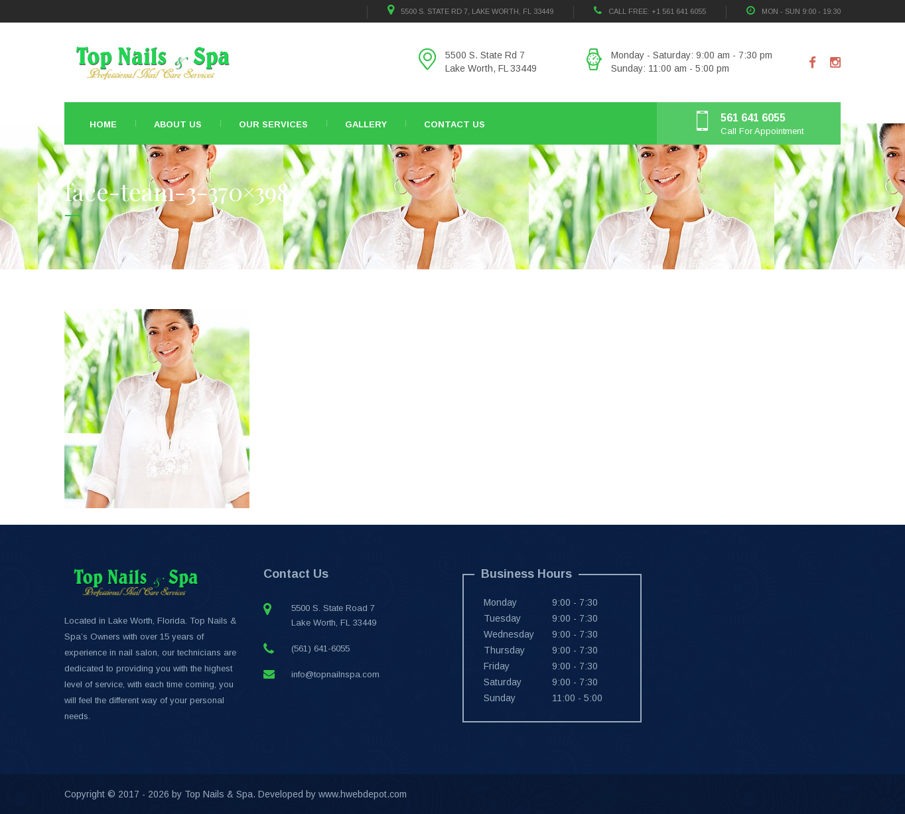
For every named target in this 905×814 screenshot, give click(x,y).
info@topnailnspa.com (335, 674)
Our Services (273, 124)
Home (103, 124)
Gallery (366, 124)
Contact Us (454, 124)
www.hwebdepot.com (362, 794)
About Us (178, 124)
